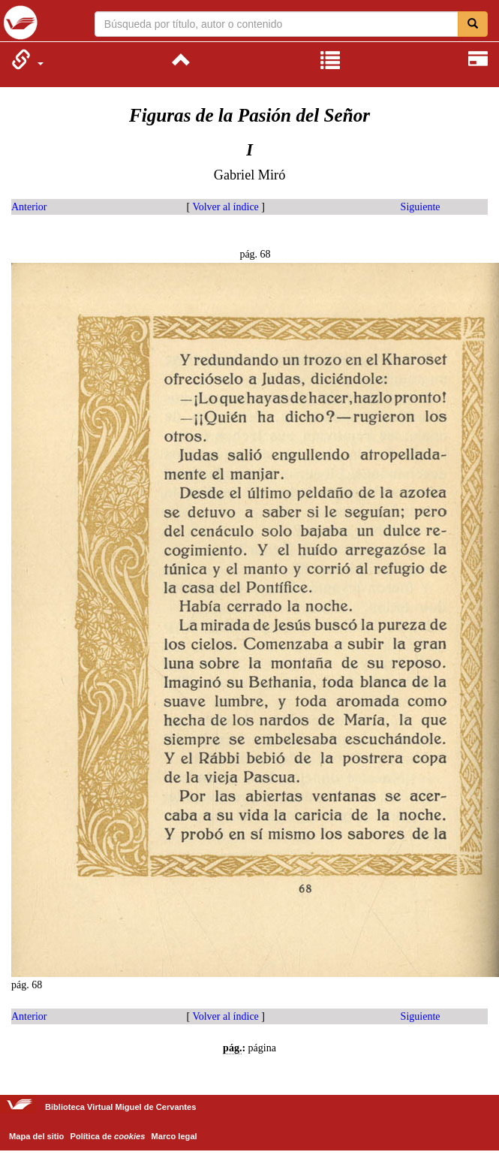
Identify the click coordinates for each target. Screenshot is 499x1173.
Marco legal (174, 1136)
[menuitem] (27, 59)
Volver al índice (225, 207)
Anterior (29, 207)
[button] (27, 59)
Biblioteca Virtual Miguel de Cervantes (21, 22)
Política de (108, 1136)
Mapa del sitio (36, 1136)
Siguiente (420, 207)
